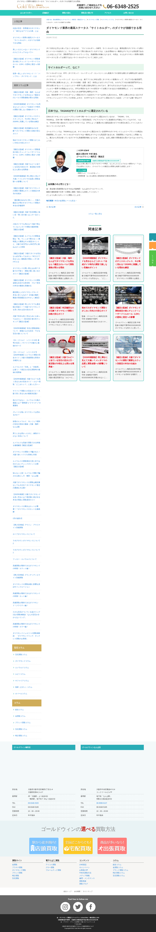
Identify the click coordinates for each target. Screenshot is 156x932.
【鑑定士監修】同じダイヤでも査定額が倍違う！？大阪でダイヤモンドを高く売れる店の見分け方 (26, 307)
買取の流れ (66, 13)
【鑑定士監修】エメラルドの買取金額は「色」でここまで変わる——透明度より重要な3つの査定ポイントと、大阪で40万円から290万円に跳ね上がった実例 (26, 241)
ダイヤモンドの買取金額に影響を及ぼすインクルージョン (26, 585)
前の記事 (52, 207)
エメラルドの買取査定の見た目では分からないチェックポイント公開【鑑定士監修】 (26, 464)
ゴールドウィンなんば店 (91, 747)
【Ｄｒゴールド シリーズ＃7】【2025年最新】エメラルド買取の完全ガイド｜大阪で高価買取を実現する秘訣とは (26, 356)
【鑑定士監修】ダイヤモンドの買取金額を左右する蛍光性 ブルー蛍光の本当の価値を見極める (26, 283)
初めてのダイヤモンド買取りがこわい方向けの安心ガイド (26, 141)
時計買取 (15, 876)
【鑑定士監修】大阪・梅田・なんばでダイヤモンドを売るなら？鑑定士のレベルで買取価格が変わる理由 (26, 95)
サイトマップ (88, 891)
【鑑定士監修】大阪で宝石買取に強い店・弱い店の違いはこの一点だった (26, 214)
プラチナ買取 (17, 867)
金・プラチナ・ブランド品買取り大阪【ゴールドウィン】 (78, 922)
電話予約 (153, 238)
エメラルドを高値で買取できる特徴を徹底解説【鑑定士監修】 (26, 444)
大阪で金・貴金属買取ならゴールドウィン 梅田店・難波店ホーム (66, 19)
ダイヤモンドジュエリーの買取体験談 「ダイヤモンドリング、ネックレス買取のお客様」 (26, 636)
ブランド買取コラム (23, 723)
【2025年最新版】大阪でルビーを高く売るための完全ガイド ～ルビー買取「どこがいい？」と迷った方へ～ (27, 381)
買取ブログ (83, 884)
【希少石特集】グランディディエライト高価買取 (26, 576)
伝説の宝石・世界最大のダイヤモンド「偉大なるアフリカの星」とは (26, 29)
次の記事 (138, 207)
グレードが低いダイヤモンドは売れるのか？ (26, 413)
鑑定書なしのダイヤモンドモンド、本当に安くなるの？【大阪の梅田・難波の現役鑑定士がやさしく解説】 (26, 295)
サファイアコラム (22, 681)
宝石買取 (15, 878)
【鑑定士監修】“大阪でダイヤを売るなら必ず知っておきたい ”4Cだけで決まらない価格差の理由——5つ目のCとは (27, 257)
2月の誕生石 (17, 518)
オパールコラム (21, 694)
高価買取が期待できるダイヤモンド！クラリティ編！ (25, 604)
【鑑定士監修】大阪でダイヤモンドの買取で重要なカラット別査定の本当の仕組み (26, 191)
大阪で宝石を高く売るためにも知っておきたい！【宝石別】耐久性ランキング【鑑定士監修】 (26, 319)
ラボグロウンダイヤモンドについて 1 (27, 551)
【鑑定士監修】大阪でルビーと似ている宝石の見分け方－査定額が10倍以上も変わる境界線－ (26, 166)
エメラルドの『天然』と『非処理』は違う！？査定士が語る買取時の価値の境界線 (26, 369)
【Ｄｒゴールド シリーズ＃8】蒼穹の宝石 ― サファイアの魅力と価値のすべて (26, 343)
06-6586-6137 (101, 803)
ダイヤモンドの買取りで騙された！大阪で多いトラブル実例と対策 (26, 453)
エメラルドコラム (22, 668)
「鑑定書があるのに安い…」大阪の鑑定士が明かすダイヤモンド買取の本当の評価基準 (26, 203)
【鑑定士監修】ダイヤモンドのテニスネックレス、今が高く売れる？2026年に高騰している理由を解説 (26, 119)
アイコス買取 (51, 865)
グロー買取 (50, 867)
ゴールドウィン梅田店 (21, 747)
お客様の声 (83, 870)
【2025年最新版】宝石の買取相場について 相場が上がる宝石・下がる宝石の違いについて (26, 331)
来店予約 (153, 246)
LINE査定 (83, 865)
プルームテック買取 (53, 870)
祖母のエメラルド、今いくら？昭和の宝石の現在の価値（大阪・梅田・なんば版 (26, 424)
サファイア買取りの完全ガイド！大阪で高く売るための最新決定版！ (26, 392)
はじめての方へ (26, 13)
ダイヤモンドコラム (108, 19)
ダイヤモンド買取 (93, 19)
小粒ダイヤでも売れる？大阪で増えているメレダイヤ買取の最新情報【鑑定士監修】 (26, 226)
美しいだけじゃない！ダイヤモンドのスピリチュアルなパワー (26, 50)
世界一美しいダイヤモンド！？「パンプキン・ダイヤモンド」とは (26, 75)
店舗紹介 (45, 13)
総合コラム (19, 710)
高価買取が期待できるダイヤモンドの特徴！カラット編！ (26, 567)
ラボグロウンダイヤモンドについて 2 (27, 542)
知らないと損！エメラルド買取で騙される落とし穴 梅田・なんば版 (26, 474)
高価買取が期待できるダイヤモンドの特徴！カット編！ (26, 594)
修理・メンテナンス (87, 878)
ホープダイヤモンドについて (24, 534)
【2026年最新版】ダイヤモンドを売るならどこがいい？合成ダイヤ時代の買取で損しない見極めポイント (26, 107)
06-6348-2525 (33, 803)
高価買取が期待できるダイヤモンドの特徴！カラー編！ (26, 625)
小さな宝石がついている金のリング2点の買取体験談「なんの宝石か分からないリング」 (26, 614)
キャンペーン (84, 867)
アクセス (107, 13)
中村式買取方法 (85, 873)
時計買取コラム (21, 736)
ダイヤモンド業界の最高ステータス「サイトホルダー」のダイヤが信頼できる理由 (26, 40)
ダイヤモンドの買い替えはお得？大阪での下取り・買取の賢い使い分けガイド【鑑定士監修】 (26, 271)
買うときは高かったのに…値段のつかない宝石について (26, 434)
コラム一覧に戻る (95, 214)
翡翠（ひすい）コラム (23, 687)
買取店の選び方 (87, 13)
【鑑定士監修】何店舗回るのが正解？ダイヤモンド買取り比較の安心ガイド (26, 131)
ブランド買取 (17, 873)
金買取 (14, 865)
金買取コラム (20, 716)
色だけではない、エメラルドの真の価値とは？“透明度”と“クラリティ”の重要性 (27, 403)
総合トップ (68, 891)
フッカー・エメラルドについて (25, 559)
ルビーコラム (20, 674)
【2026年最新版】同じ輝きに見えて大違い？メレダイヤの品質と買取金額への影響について (26, 178)
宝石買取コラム (21, 654)
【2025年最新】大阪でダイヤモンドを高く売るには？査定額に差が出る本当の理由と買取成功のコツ (26, 497)
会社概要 (77, 891)
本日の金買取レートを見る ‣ (61, 201)
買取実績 (82, 881)
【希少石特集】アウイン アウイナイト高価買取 (26, 526)
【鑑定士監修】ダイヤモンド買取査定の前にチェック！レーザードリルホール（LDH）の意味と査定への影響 (26, 63)
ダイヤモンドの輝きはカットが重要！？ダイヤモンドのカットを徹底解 (26, 509)
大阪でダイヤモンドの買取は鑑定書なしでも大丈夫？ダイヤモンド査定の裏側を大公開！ (26, 485)
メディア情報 (84, 876)
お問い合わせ (128, 13)
